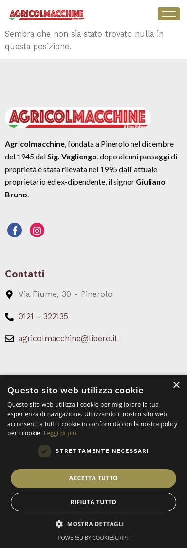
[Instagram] (37, 230)
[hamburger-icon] (169, 13)
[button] (93, 524)
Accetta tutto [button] (93, 478)
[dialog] (93, 461)
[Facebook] (14, 230)
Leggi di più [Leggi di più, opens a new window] (60, 433)
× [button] (176, 385)
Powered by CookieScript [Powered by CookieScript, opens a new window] (94, 537)
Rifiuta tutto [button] (94, 502)
